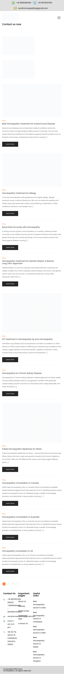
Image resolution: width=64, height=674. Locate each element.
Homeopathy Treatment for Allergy (19, 193)
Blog (3, 121)
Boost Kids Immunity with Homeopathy (21, 227)
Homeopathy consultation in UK (17, 551)
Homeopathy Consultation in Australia (20, 517)
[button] (59, 18)
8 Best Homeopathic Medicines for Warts (22, 449)
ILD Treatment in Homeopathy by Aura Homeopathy (27, 339)
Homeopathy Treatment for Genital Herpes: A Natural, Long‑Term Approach (28, 262)
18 (13, 584)
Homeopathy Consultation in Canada (20, 483)
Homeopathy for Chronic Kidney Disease (22, 373)
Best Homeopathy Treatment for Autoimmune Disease (28, 124)
